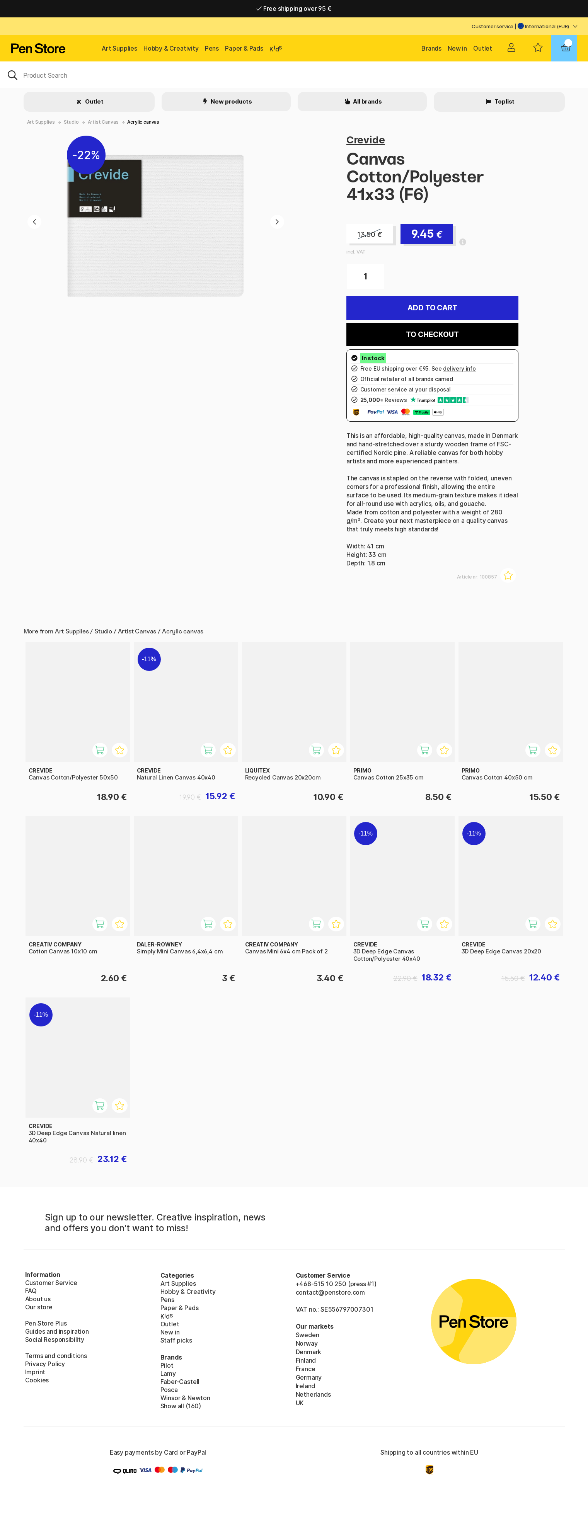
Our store (39, 1307)
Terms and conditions (56, 1356)
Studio (71, 122)
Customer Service (51, 1283)
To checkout (432, 334)
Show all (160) (180, 1406)
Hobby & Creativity (171, 48)
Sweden (307, 1335)
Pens (212, 48)
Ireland (305, 1386)
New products (231, 101)
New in (457, 48)
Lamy (168, 1373)
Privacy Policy (45, 1364)
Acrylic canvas (143, 122)
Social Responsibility (54, 1339)
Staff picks (176, 1340)
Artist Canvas (103, 122)
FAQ (31, 1291)
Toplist (504, 101)
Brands (431, 48)
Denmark (309, 1352)
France (305, 1369)
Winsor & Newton (185, 1398)
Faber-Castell (180, 1381)
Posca (169, 1390)
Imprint (35, 1372)
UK (300, 1403)
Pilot (167, 1365)
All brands (367, 101)
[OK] (294, 74)
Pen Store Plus (46, 1323)
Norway (307, 1343)
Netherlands (313, 1394)
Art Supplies (119, 48)
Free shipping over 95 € (294, 8)
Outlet (482, 48)
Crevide (365, 140)
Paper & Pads (244, 48)
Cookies (37, 1380)
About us (38, 1299)
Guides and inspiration (57, 1331)
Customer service (492, 26)
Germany (309, 1377)
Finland (306, 1360)
